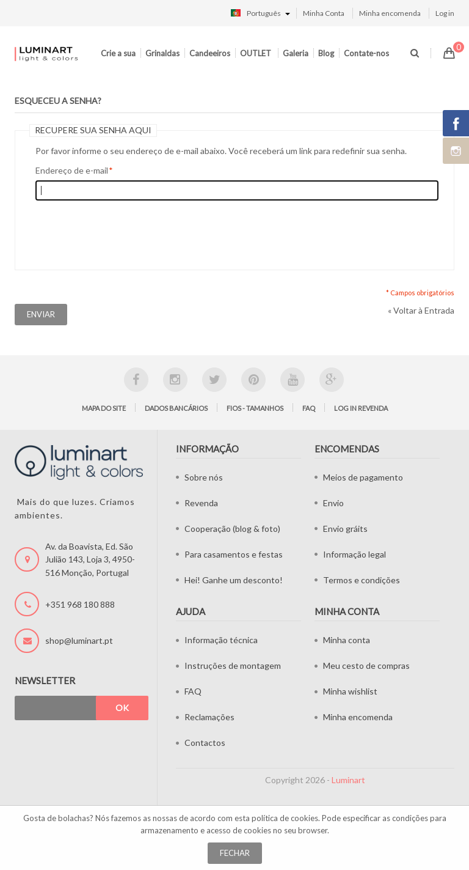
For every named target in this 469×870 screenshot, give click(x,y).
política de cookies (285, 818)
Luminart (348, 780)
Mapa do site (104, 408)
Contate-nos (366, 53)
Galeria (295, 53)
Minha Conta (323, 13)
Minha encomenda (390, 13)
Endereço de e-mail (71, 170)
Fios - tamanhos (255, 408)
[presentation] (128, 232)
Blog (326, 53)
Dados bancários (176, 408)
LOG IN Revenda (361, 408)
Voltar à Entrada (421, 310)
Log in (444, 13)
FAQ (308, 408)
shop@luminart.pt (79, 640)
